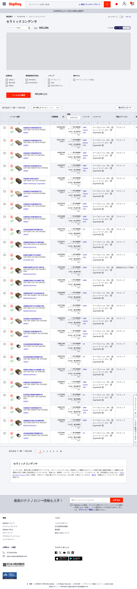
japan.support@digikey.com (15, 556)
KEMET (25, 133)
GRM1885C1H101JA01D (33, 267)
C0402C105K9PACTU (32, 153)
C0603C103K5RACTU (32, 166)
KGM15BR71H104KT (32, 255)
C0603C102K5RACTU (32, 382)
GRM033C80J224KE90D (33, 421)
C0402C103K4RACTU (32, 331)
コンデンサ (21, 17)
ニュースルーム (8, 539)
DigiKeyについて (9, 523)
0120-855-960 (10, 553)
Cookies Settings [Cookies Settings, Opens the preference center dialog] (102, 582)
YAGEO (25, 235)
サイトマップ (7, 533)
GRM (85, 242)
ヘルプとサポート (61, 523)
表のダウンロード (125, 108)
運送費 (57, 530)
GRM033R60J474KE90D (33, 242)
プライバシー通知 (85, 510)
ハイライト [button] (44, 108)
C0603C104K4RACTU (32, 217)
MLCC (94, 475)
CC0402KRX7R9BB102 (33, 357)
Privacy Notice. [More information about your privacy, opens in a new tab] (22, 586)
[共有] (128, 16)
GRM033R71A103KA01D (33, 293)
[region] (68, 582)
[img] (15, 5)
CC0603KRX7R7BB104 (33, 230)
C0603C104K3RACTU (32, 128)
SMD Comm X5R (85, 155)
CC (84, 229)
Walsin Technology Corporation (34, 184)
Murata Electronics (29, 247)
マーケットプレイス (10, 526)
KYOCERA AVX (28, 260)
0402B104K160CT (31, 179)
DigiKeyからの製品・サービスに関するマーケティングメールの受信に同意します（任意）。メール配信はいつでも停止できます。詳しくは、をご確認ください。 (98, 507)
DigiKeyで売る (8, 530)
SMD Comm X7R (85, 130)
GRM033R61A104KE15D (33, 280)
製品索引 (9, 17)
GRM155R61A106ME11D (34, 370)
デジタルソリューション (11, 536)
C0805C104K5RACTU (32, 191)
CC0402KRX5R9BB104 (33, 344)
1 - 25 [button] (12, 108)
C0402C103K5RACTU (32, 408)
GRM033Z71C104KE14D (33, 306)
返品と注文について (62, 533)
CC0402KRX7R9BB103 (33, 433)
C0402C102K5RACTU (32, 319)
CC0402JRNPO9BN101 (33, 395)
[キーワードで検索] (17, 28)
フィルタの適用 (18, 95)
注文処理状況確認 (61, 526)
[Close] (133, 581)
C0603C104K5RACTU (32, 140)
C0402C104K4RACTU (32, 204)
